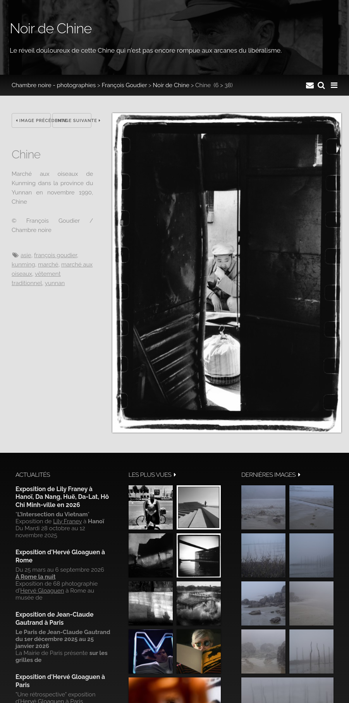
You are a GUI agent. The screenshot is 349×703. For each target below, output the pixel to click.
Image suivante (74, 120)
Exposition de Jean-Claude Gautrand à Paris (54, 618)
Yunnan (55, 283)
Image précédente (33, 120)
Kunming (23, 264)
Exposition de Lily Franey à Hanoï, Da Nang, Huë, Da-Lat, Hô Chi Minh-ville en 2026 (62, 497)
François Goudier (124, 85)
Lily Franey (67, 521)
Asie (26, 255)
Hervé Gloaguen (42, 590)
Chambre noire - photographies (54, 85)
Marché (48, 264)
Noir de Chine (171, 85)
